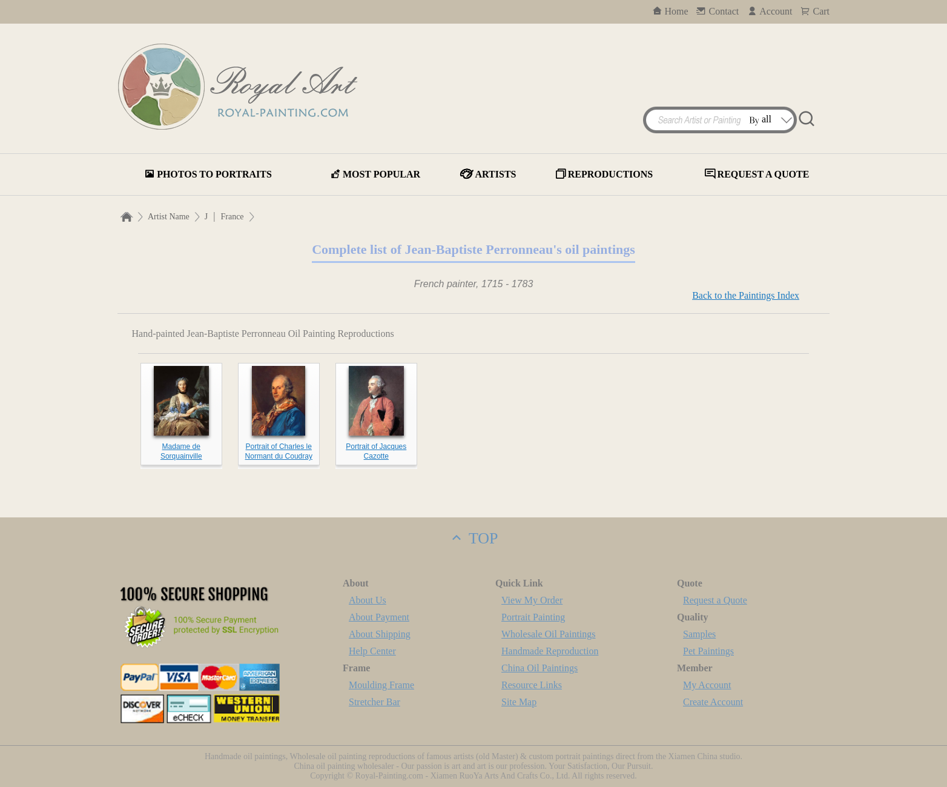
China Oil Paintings (539, 668)
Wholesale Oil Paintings (548, 634)
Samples (699, 634)
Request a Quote (715, 600)
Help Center (372, 651)
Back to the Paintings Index (745, 295)
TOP (473, 538)
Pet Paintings (708, 651)
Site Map (518, 702)
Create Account (713, 702)
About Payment (379, 617)
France (231, 216)
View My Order (532, 600)
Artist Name (169, 216)
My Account (707, 685)
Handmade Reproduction (549, 651)
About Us (367, 600)
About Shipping (380, 634)
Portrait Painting (533, 617)
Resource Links (531, 685)
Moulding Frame (381, 685)
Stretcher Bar (374, 702)
